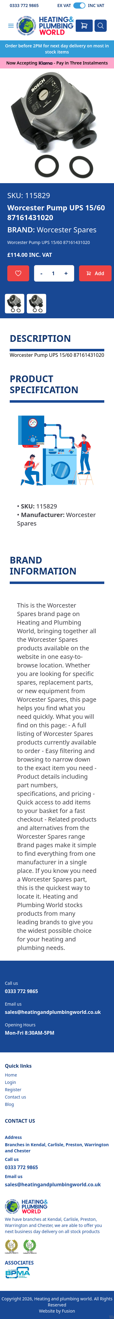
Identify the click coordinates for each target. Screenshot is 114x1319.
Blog (9, 1104)
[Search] (101, 26)
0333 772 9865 (24, 5)
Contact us (15, 1097)
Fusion (68, 1311)
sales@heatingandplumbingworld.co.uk (53, 1012)
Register (13, 1089)
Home (11, 1075)
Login (10, 1082)
